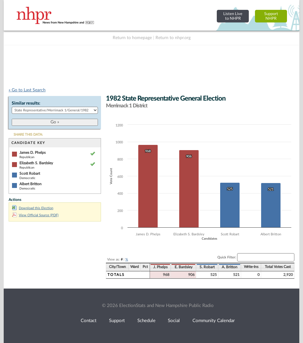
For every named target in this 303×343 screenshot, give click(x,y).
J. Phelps (160, 267)
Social (174, 320)
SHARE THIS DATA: (28, 134)
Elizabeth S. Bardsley (36, 163)
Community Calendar (213, 320)
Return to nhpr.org (173, 38)
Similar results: (26, 103)
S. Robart (207, 267)
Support (117, 320)
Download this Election (32, 208)
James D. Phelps (32, 152)
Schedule (146, 320)
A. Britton (229, 267)
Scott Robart (29, 173)
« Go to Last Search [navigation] (27, 90)
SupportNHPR (271, 16)
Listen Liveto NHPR (232, 16)
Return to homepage (132, 38)
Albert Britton (30, 184)
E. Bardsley (183, 267)
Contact (88, 320)
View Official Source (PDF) (35, 215)
